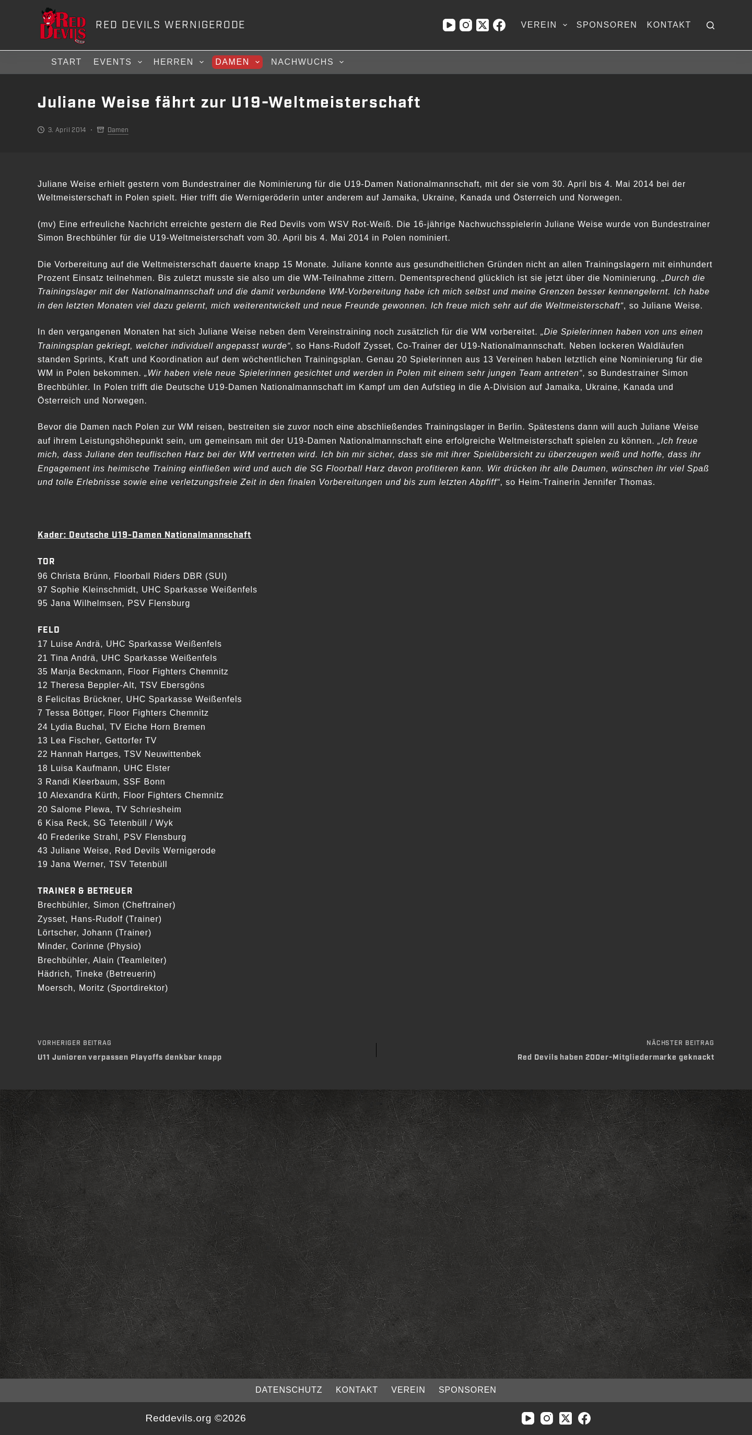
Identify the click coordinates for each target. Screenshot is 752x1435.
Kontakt (669, 24)
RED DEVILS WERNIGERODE (170, 25)
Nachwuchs (309, 62)
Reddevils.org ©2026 (195, 1418)
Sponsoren (607, 24)
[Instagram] (466, 25)
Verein (546, 25)
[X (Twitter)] (482, 25)
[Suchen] (710, 25)
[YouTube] (449, 25)
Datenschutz (283, 1389)
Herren (180, 62)
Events (119, 62)
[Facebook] (499, 25)
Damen (239, 62)
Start (66, 61)
